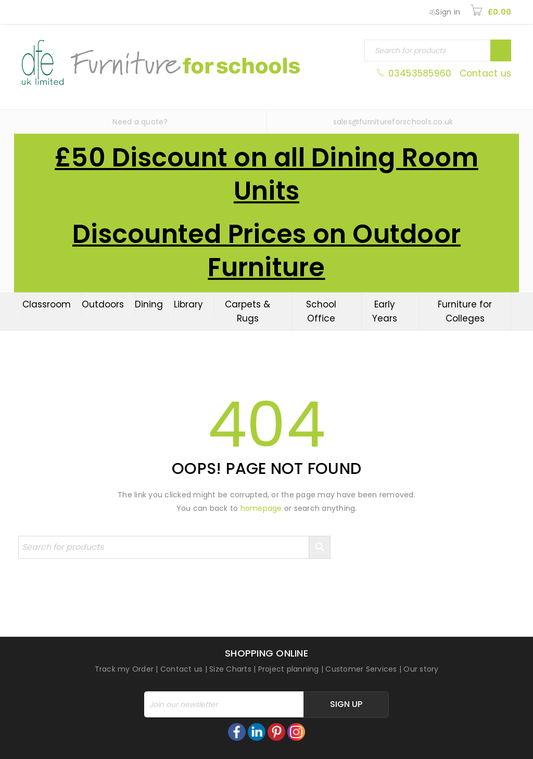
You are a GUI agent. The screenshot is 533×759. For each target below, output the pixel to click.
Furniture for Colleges (465, 311)
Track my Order (124, 669)
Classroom (46, 304)
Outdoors (103, 304)
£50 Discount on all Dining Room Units (266, 174)
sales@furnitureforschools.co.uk (393, 122)
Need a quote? (140, 122)
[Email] (223, 704)
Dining (149, 304)
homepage (261, 508)
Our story (420, 669)
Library (188, 304)
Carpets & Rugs (247, 311)
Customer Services (361, 669)
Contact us (486, 73)
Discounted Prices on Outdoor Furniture (266, 250)
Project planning (288, 669)
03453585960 (415, 73)
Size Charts (230, 669)
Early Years (384, 311)
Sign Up (346, 704)
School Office (321, 311)
